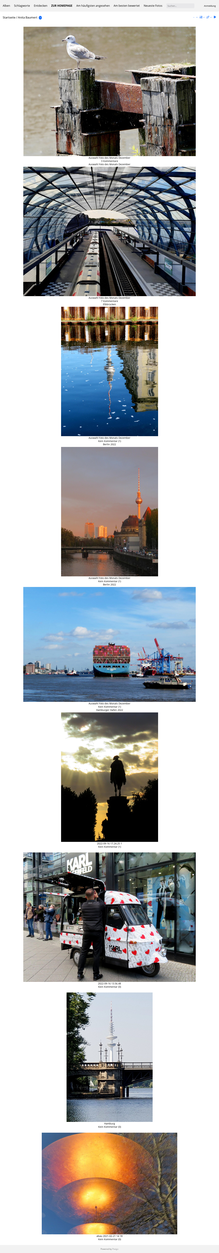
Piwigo (115, 1249)
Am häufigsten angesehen (93, 6)
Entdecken (40, 6)
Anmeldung (210, 5)
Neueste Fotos (153, 6)
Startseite (9, 17)
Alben (6, 6)
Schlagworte (22, 6)
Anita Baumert (27, 17)
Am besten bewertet (127, 6)
